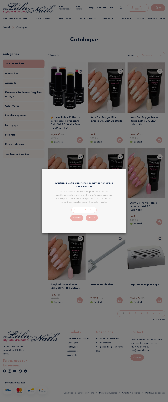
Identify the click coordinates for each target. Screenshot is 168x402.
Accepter (77, 218)
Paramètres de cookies (84, 210)
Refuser (92, 218)
